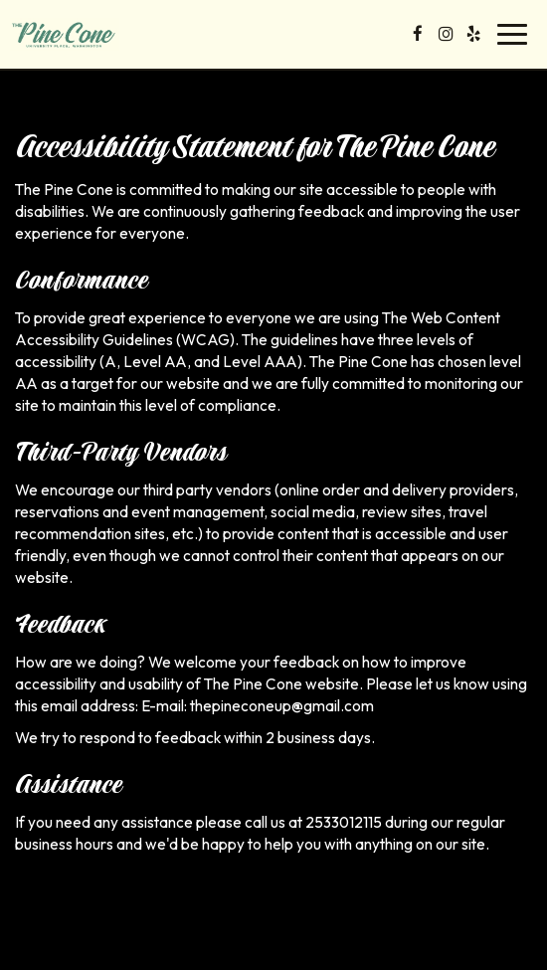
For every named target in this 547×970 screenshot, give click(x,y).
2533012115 (343, 822)
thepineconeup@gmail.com (282, 705)
